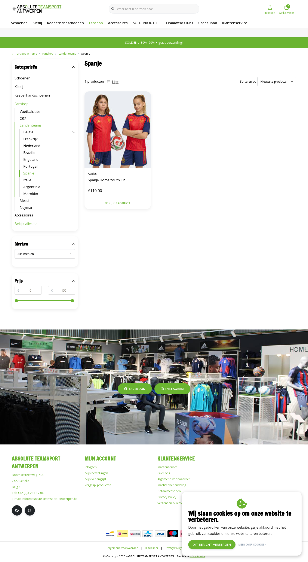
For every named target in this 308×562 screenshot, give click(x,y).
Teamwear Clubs (179, 23)
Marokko (30, 193)
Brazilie (29, 152)
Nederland (31, 145)
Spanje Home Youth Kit (106, 180)
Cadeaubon (207, 23)
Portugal (30, 166)
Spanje (85, 53)
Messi (24, 200)
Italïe (27, 180)
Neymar (26, 207)
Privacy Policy (173, 548)
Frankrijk (30, 139)
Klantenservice (234, 23)
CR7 (23, 118)
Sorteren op (248, 81)
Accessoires (118, 23)
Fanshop (96, 23)
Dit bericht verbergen (212, 545)
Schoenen (19, 23)
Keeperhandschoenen (65, 23)
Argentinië (31, 187)
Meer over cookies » (252, 544)
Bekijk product (117, 203)
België (28, 132)
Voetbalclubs (30, 111)
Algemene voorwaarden (123, 548)
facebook (134, 389)
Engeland (30, 159)
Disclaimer (151, 548)
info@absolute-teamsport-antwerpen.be (49, 499)
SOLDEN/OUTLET (146, 23)
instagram (172, 389)
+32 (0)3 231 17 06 (31, 493)
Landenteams (30, 125)
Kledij (37, 23)
